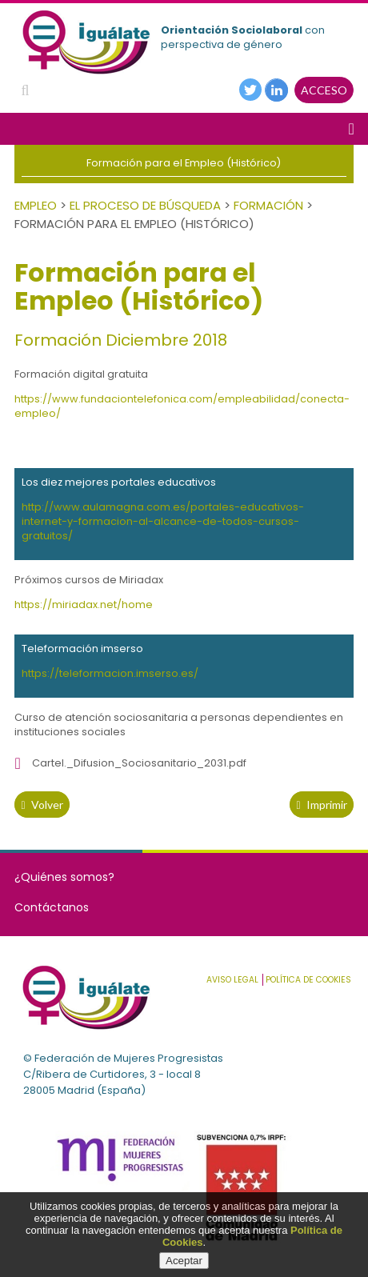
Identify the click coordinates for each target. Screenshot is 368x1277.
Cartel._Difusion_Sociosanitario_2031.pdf (139, 763)
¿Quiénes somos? (64, 877)
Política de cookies (308, 980)
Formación (268, 205)
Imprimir (321, 804)
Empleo (35, 205)
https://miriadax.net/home (83, 604)
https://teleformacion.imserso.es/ (110, 673)
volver (41, 804)
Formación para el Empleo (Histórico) (183, 163)
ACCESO (324, 90)
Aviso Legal (232, 980)
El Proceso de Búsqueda (145, 205)
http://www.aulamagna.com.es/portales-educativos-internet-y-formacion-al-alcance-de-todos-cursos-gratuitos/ (163, 521)
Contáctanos (51, 907)
